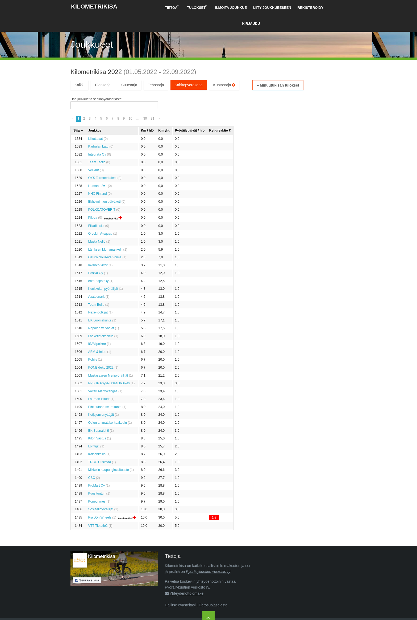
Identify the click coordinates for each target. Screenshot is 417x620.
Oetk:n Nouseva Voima (104, 239)
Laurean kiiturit (98, 381)
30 (145, 100)
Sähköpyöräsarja (188, 66)
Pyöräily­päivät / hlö (190, 112)
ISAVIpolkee (97, 326)
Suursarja (129, 66)
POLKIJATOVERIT (101, 191)
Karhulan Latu (98, 128)
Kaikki (79, 66)
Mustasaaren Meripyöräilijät (108, 357)
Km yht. (164, 112)
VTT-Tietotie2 (97, 507)
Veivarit (93, 152)
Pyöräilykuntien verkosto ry (208, 553)
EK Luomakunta (99, 302)
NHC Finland (97, 175)
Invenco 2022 (98, 247)
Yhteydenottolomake (186, 575)
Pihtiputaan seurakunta (104, 388)
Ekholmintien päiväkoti (104, 183)
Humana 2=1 (97, 167)
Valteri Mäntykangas (102, 373)
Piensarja (102, 66)
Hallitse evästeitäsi (180, 587)
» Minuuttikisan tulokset (278, 67)
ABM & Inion (97, 333)
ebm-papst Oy (98, 262)
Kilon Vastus (97, 420)
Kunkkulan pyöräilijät (103, 270)
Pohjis (92, 341)
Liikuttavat (95, 120)
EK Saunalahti (98, 412)
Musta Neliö (96, 223)
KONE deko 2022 (100, 349)
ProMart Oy (96, 467)
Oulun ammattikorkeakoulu (107, 404)
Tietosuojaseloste (213, 587)
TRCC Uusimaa (99, 444)
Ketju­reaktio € (220, 112)
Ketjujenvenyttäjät (101, 396)
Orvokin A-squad (100, 215)
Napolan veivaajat (101, 310)
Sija (76, 112)
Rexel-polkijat (98, 294)
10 (130, 100)
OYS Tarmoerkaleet (102, 160)
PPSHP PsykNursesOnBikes (109, 365)
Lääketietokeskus (100, 318)
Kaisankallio (96, 436)
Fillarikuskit (96, 207)
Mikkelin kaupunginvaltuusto (108, 452)
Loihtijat (93, 428)
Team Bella (96, 286)
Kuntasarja (224, 66)
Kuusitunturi (96, 475)
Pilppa (92, 199)
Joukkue (94, 112)
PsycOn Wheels (99, 499)
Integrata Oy (97, 136)
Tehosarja (156, 66)
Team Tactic (96, 144)
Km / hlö (147, 112)
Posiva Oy (95, 255)
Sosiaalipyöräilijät (100, 491)
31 (153, 100)
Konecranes (96, 483)
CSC (91, 459)
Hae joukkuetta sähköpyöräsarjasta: (96, 81)
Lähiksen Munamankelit (105, 231)
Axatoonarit (96, 278)
